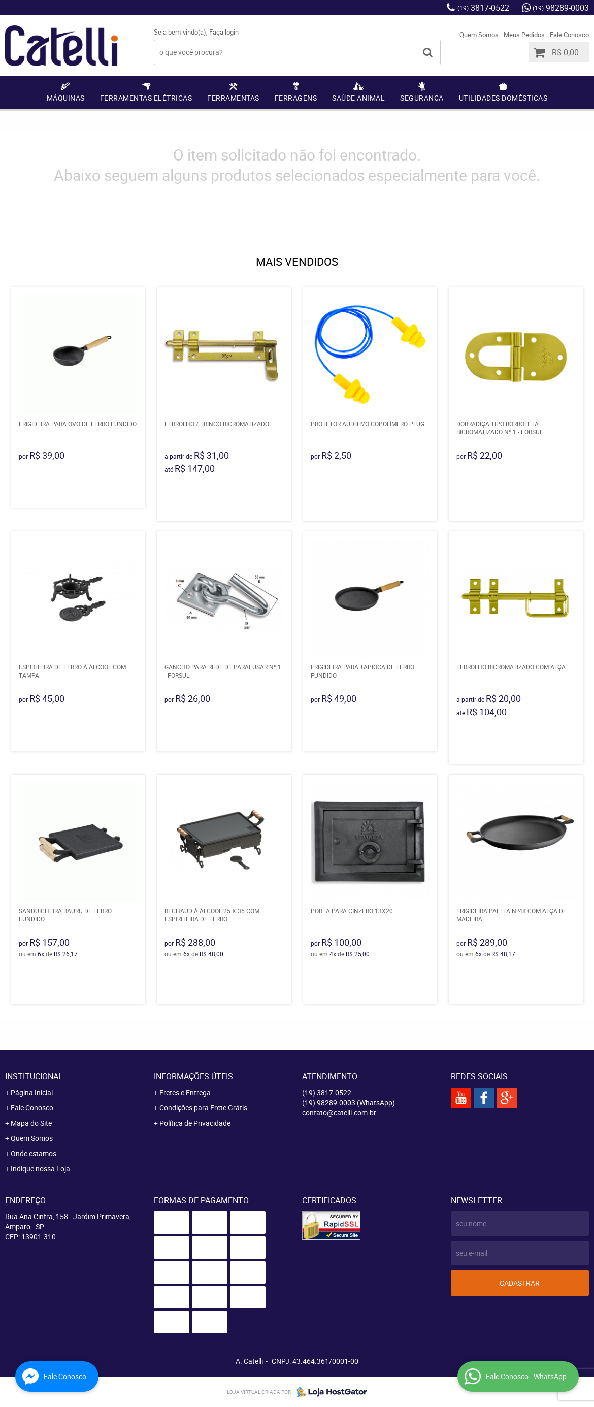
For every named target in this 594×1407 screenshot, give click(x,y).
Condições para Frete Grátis (203, 1107)
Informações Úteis (193, 1076)
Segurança (422, 98)
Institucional (34, 1076)
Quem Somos (479, 34)
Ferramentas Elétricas (146, 98)
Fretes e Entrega (185, 1092)
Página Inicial (32, 1092)
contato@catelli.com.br (339, 1112)
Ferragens (296, 98)
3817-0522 (483, 7)
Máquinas (66, 98)
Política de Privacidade (194, 1123)
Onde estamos (33, 1153)
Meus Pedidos (524, 34)
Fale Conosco (569, 34)
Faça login (224, 32)
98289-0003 (561, 7)
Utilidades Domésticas (503, 98)
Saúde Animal (358, 98)
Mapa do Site (31, 1123)
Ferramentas (233, 98)
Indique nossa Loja (40, 1168)
